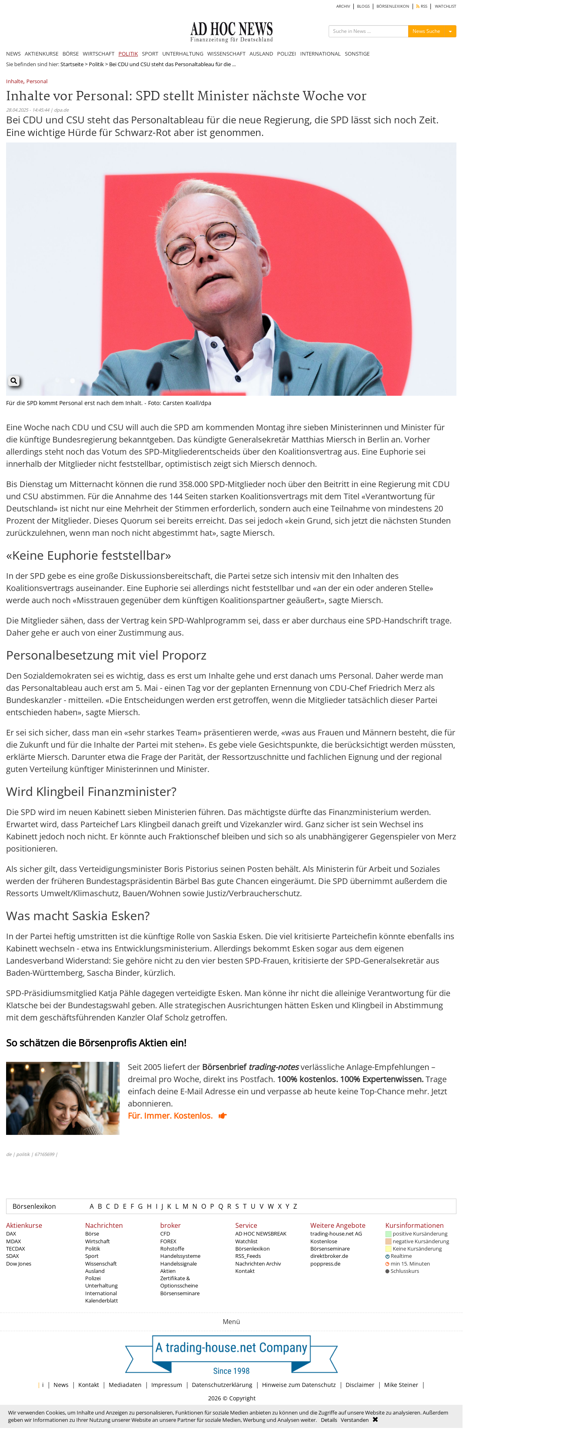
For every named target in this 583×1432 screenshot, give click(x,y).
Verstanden (355, 1419)
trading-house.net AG (336, 1233)
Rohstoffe (172, 1248)
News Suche (426, 31)
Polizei (93, 1278)
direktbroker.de (329, 1255)
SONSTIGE (357, 53)
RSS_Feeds (248, 1255)
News (61, 1385)
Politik (96, 64)
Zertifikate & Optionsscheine (179, 1282)
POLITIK (128, 53)
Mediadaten (125, 1385)
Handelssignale (178, 1263)
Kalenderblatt (101, 1300)
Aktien (168, 1271)
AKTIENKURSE (41, 53)
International (101, 1293)
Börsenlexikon (34, 1206)
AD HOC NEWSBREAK (260, 1233)
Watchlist (246, 1241)
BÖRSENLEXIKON (392, 6)
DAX (11, 1233)
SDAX (12, 1255)
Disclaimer (360, 1385)
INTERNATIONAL (320, 53)
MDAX (13, 1241)
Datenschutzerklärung (222, 1385)
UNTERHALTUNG (182, 53)
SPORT (150, 53)
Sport (92, 1255)
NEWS (13, 53)
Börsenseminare (180, 1293)
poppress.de (325, 1263)
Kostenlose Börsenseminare (330, 1245)
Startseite (72, 64)
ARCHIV (343, 6)
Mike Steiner (401, 1385)
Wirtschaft (97, 1241)
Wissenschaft (101, 1263)
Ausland (95, 1271)
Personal (36, 82)
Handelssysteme (180, 1255)
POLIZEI (286, 53)
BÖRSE (70, 53)
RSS (421, 6)
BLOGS (363, 6)
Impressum (166, 1385)
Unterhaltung (101, 1285)
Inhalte (14, 82)
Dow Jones (18, 1263)
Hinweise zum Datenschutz (299, 1385)
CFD (165, 1233)
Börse (92, 1233)
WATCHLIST (445, 6)
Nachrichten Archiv (258, 1263)
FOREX (168, 1241)
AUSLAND (261, 53)
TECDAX (15, 1248)
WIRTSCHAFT (98, 53)
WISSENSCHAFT (226, 53)
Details (329, 1419)
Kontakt (245, 1271)
